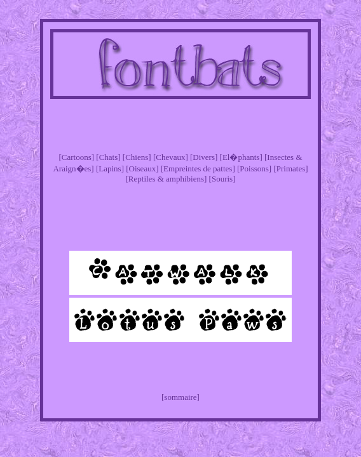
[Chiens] (137, 157)
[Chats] (108, 157)
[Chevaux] (170, 157)
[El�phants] (241, 157)
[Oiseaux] (142, 168)
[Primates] (290, 168)
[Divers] (203, 157)
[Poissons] (254, 168)
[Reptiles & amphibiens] (166, 178)
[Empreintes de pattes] (198, 168)
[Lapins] (110, 168)
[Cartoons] (76, 157)
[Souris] (222, 178)
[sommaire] (180, 397)
